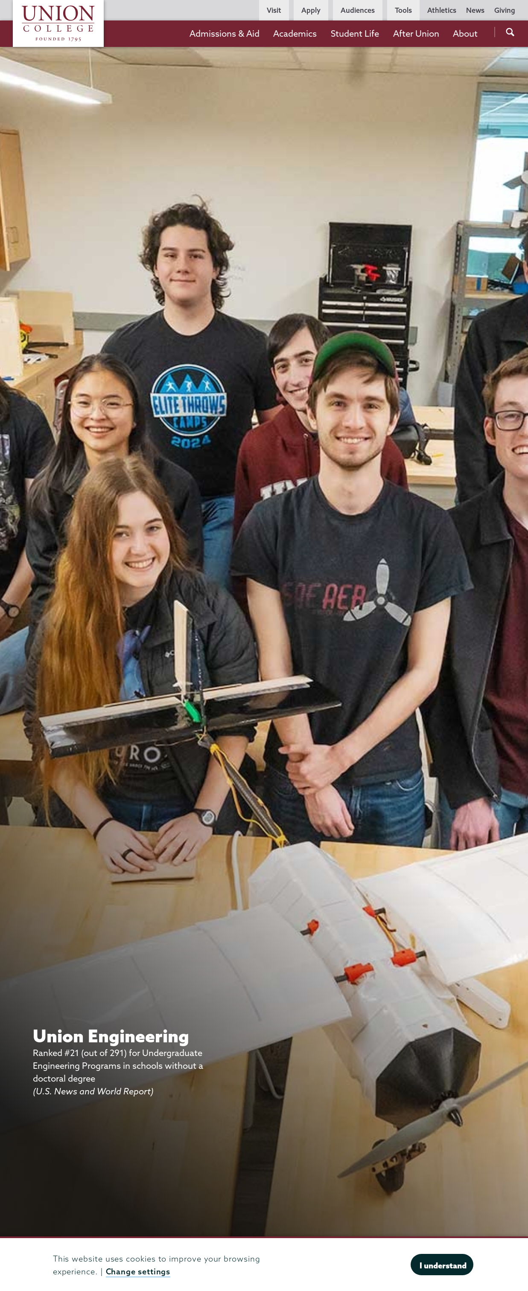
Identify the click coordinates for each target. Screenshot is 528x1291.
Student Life (355, 33)
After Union (416, 33)
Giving (504, 10)
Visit (274, 10)
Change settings (138, 1271)
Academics (295, 33)
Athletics (441, 10)
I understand (443, 1265)
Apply (311, 10)
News (475, 10)
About (465, 33)
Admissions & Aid (225, 33)
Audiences (358, 10)
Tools (403, 10)
